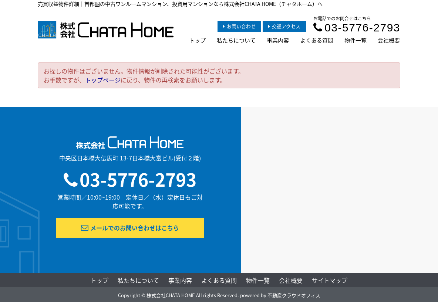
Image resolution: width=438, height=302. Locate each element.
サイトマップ (329, 280)
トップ (197, 40)
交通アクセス (284, 26)
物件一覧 (355, 40)
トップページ (103, 79)
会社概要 (389, 40)
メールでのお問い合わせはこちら (130, 227)
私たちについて (236, 40)
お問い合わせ (239, 26)
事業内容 (278, 40)
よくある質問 (316, 40)
